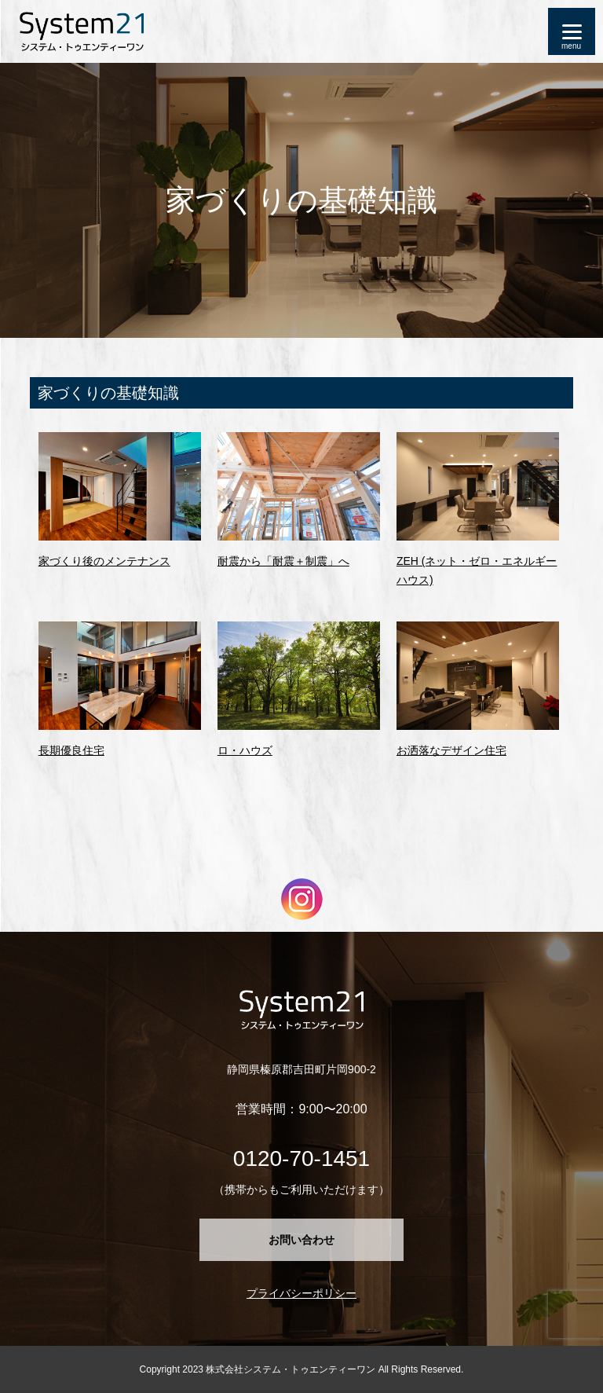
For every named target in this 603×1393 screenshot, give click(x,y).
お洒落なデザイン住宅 (451, 750)
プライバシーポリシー (301, 1293)
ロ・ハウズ (244, 750)
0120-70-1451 (301, 1158)
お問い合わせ (301, 1240)
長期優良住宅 (71, 750)
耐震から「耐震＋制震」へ (283, 561)
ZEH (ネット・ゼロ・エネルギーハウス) (477, 570)
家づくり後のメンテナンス (104, 561)
